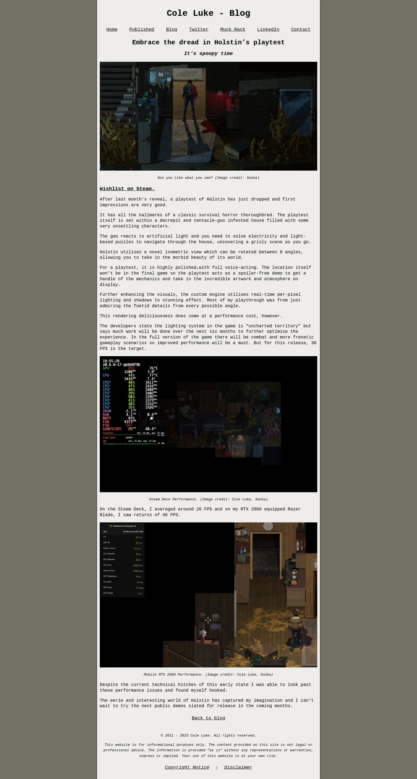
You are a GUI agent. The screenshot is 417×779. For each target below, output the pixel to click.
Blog (171, 29)
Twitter (198, 29)
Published (141, 29)
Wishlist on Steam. (127, 189)
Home (111, 29)
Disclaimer (238, 767)
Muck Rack (232, 29)
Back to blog (208, 718)
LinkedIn (268, 29)
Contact (300, 29)
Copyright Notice (187, 767)
